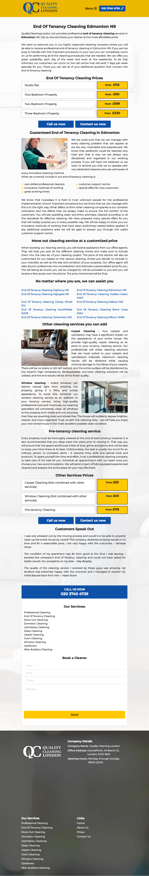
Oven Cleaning (33, 638)
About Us (82, 827)
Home (81, 823)
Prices (80, 832)
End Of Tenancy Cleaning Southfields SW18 (46, 311)
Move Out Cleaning (36, 619)
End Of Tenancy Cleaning (39, 616)
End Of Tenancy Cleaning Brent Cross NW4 (102, 311)
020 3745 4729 (112, 8)
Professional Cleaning (37, 612)
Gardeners (30, 645)
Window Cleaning (35, 642)
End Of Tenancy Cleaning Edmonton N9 (101, 290)
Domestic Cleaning (36, 623)
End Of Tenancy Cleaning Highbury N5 (45, 290)
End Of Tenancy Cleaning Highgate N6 (45, 294)
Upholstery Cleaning (36, 627)
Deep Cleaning (33, 631)
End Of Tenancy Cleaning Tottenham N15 (46, 317)
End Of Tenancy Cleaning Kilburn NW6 (100, 317)
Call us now (56, 124)
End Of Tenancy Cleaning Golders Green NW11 (102, 296)
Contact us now (93, 124)
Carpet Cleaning (34, 634)
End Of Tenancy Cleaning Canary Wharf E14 (46, 303)
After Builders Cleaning (38, 649)
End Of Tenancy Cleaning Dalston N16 (100, 301)
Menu (91, 8)
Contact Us (84, 836)
